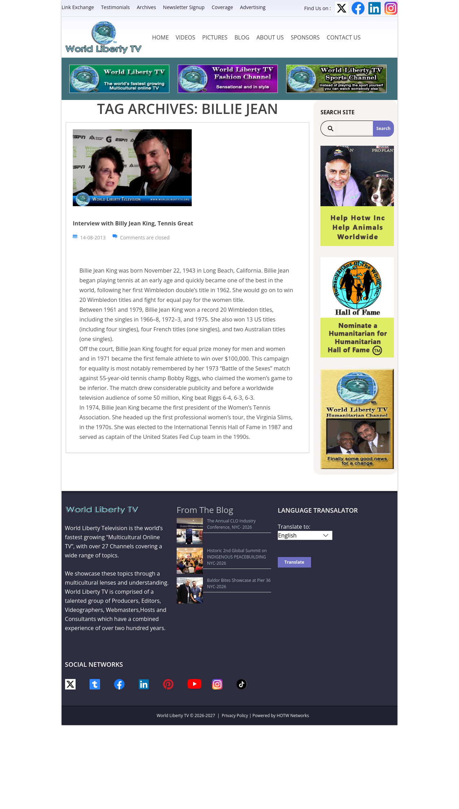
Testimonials (115, 7)
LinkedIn (374, 8)
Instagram (390, 8)
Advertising (253, 7)
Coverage (222, 7)
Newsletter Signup (184, 7)
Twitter (341, 8)
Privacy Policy (235, 715)
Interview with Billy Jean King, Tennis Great (133, 223)
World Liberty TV (173, 715)
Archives (146, 7)
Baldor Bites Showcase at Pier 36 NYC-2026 (223, 554)
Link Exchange (78, 7)
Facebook (358, 8)
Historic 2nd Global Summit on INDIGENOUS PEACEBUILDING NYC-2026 (224, 541)
